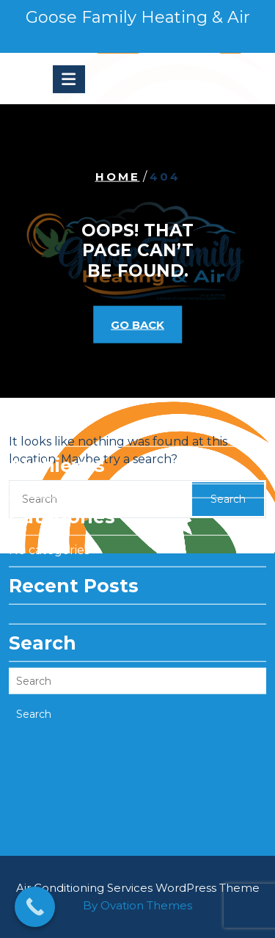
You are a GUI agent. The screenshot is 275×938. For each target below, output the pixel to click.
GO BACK (137, 325)
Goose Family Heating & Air (138, 17)
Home (117, 176)
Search (33, 686)
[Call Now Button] (35, 907)
